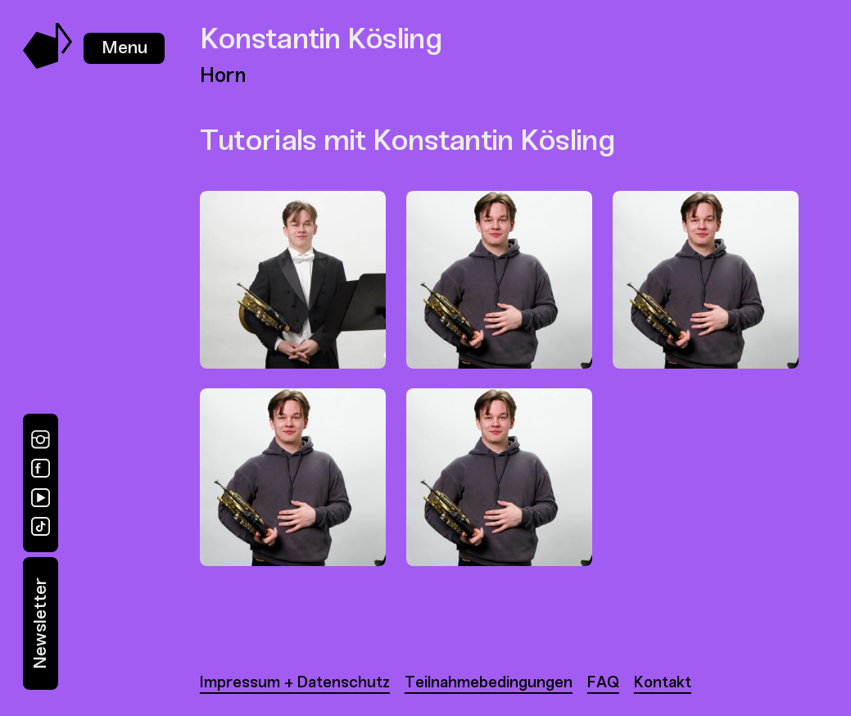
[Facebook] (40, 468)
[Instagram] (40, 439)
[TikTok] (40, 526)
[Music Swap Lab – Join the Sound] (48, 64)
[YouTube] (40, 497)
